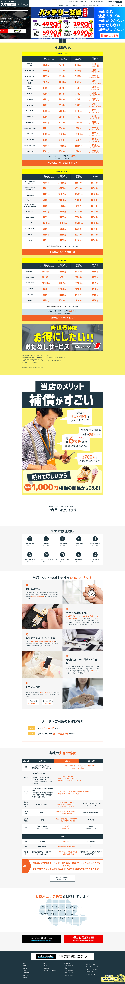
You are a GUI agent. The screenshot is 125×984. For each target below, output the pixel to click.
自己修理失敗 (89, 971)
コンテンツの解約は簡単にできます (62, 878)
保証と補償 (92, 5)
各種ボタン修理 (69, 973)
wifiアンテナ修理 (69, 975)
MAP (119, 2)
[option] (62, 23)
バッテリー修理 (69, 970)
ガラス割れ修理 (69, 965)
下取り (45, 965)
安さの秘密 (84, 5)
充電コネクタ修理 (90, 964)
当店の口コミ (101, 5)
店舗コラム (119, 5)
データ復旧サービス (91, 974)
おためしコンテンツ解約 (50, 970)
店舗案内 (61, 5)
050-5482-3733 (73, 246)
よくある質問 (110, 5)
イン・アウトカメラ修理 (92, 969)
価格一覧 (68, 5)
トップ (55, 5)
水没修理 (67, 968)
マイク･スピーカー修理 (92, 967)
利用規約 (25, 978)
